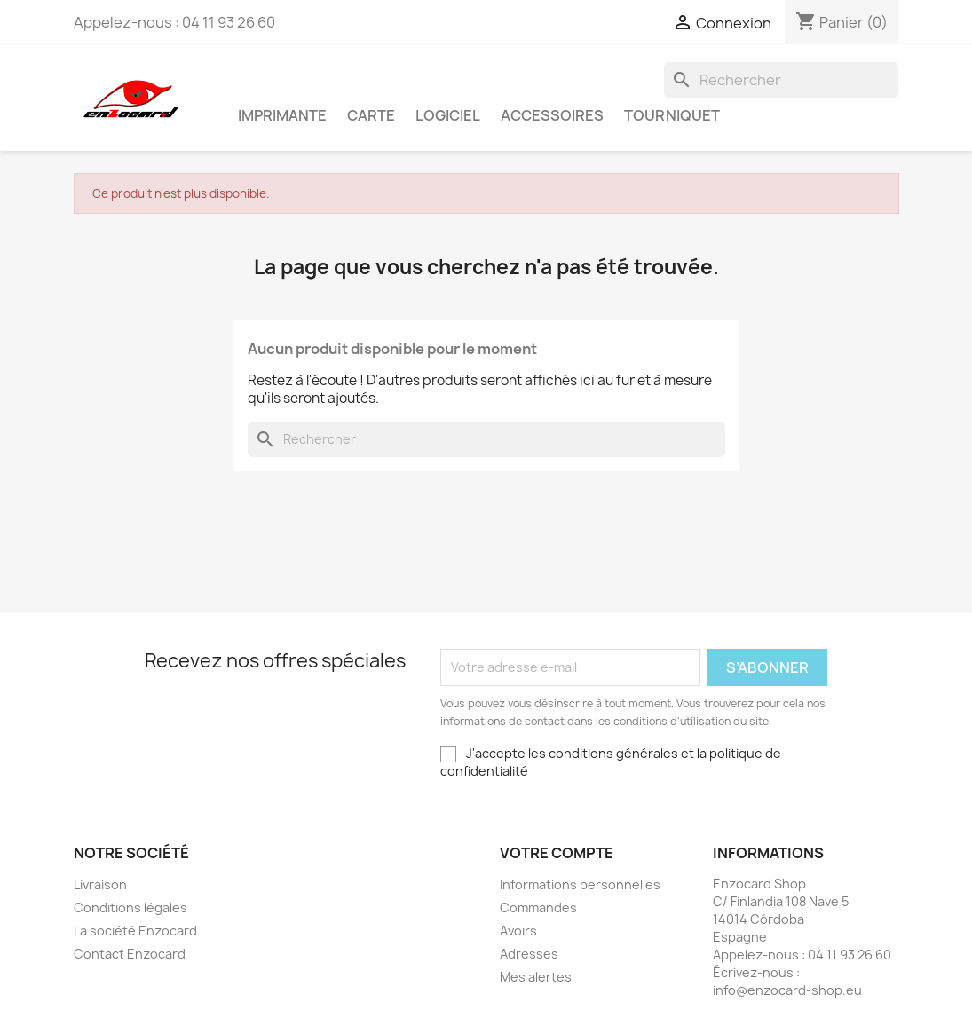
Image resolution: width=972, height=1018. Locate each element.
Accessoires (552, 115)
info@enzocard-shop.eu (787, 990)
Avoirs (518, 930)
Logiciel (447, 115)
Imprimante (282, 115)
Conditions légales (130, 907)
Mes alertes (536, 976)
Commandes (538, 907)
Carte (371, 115)
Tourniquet (672, 115)
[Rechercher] (781, 80)
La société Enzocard (135, 930)
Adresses (529, 953)
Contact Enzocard (130, 953)
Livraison (100, 884)
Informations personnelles (580, 884)
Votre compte (556, 853)
